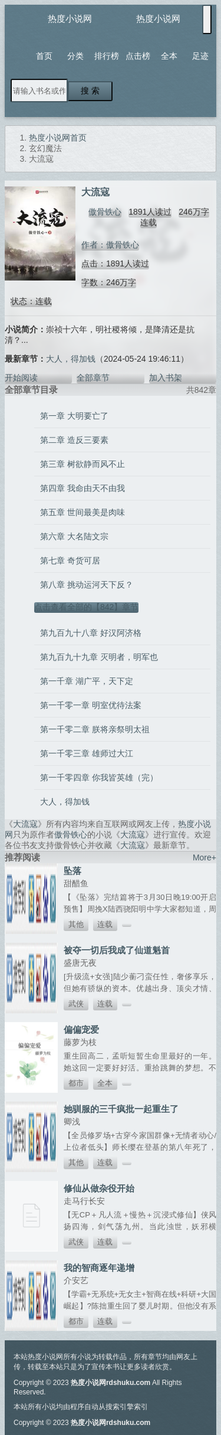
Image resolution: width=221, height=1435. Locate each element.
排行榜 (106, 56)
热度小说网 (70, 19)
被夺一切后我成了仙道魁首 (117, 950)
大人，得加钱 (70, 358)
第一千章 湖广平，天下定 (86, 681)
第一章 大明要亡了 (74, 416)
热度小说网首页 (58, 137)
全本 (169, 56)
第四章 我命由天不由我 (82, 488)
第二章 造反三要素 (74, 440)
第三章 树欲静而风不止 (82, 464)
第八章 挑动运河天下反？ (86, 584)
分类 (75, 56)
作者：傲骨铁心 (110, 244)
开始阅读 (21, 377)
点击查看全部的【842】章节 (86, 607)
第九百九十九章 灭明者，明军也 (99, 657)
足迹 (200, 56)
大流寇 (25, 824)
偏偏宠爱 (81, 1029)
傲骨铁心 (104, 211)
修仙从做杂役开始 (99, 1188)
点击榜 (138, 56)
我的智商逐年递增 (99, 1268)
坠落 (72, 871)
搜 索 (90, 90)
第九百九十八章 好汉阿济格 (90, 633)
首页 (44, 56)
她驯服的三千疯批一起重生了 (121, 1109)
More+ (204, 857)
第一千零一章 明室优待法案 (90, 705)
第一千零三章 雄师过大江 (86, 753)
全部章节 (93, 377)
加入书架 (165, 377)
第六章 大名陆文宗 (74, 536)
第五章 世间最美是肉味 (82, 512)
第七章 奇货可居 (70, 560)
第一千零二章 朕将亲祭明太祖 (95, 729)
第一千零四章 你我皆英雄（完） (99, 777)
